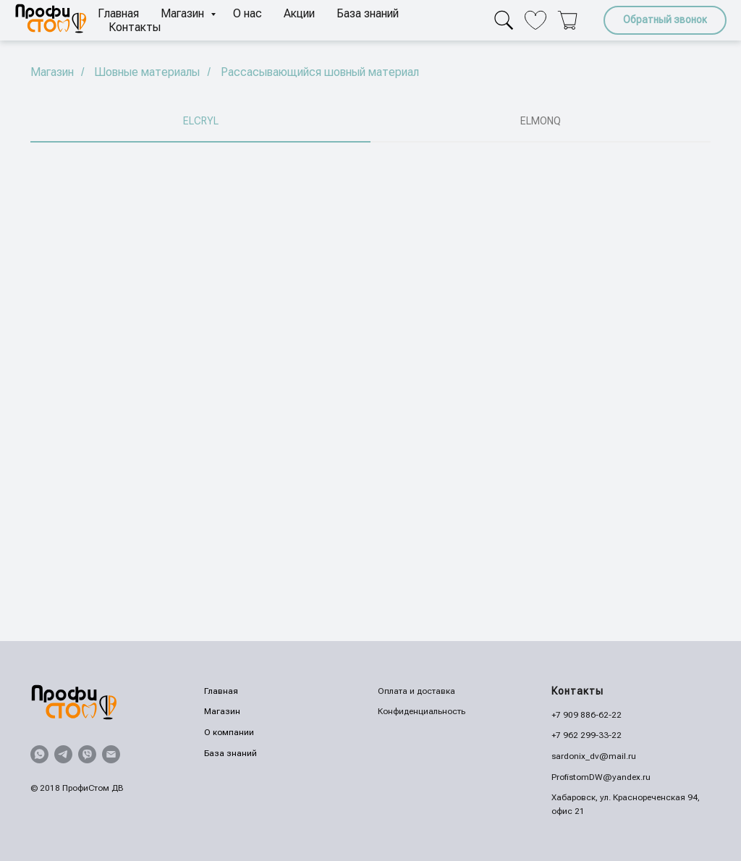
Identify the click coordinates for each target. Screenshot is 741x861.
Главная (118, 13)
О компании (229, 732)
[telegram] (63, 754)
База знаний (367, 13)
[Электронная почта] (111, 754)
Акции (299, 13)
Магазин (184, 13)
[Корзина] (567, 20)
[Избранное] (535, 20)
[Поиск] (504, 20)
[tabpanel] (370, 392)
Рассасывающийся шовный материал (320, 72)
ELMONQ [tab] (540, 121)
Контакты (135, 27)
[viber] (87, 754)
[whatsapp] (39, 754)
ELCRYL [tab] (201, 121)
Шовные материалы (147, 72)
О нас (247, 13)
